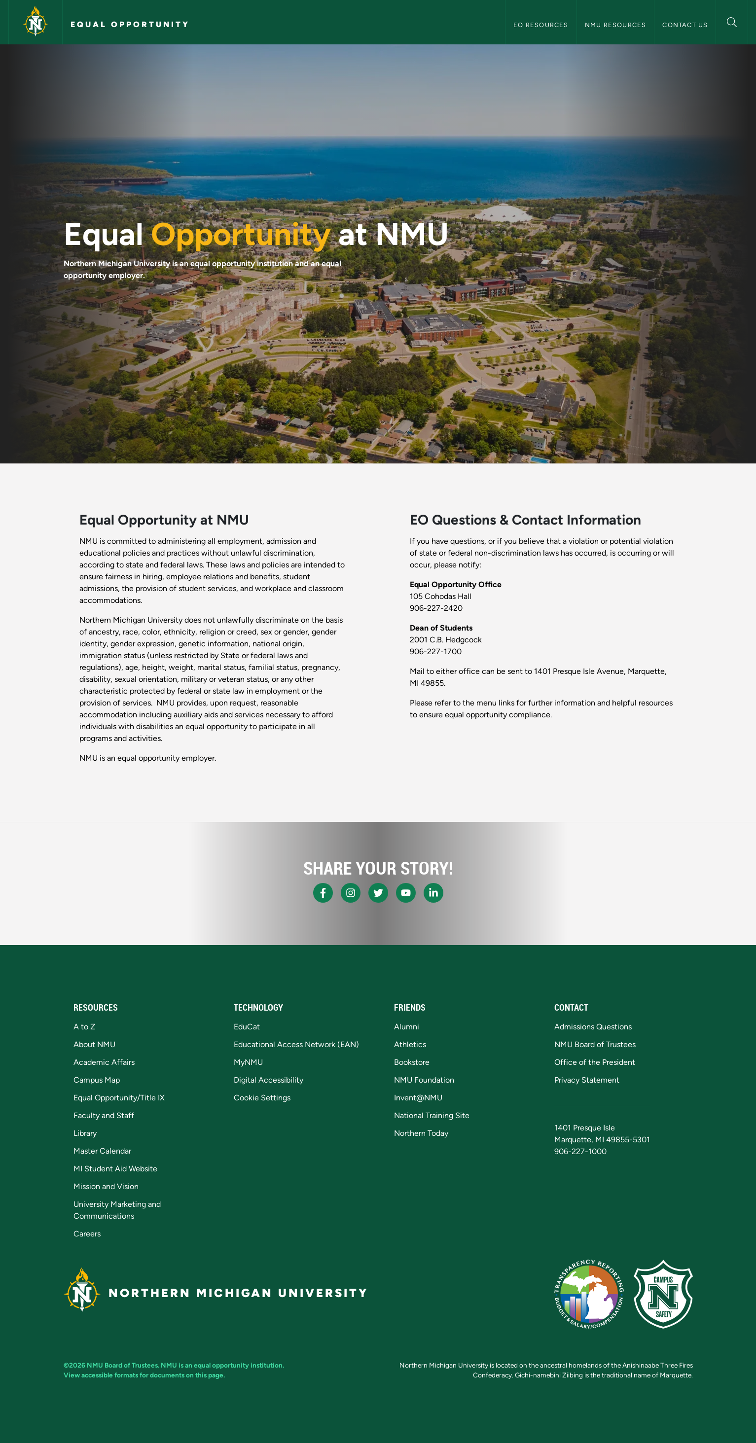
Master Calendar (102, 1151)
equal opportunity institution (238, 1365)
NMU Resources (616, 25)
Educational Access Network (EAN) (296, 1044)
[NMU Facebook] (323, 893)
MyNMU (248, 1062)
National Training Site (431, 1115)
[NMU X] (378, 893)
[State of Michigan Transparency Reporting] (589, 1294)
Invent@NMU (418, 1097)
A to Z (84, 1026)
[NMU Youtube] (406, 893)
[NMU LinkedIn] (433, 893)
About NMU (94, 1044)
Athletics (410, 1044)
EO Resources (540, 25)
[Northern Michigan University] (35, 22)
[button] (731, 21)
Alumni (406, 1026)
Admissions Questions (593, 1026)
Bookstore (412, 1062)
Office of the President (594, 1062)
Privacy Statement (586, 1080)
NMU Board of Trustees (595, 1044)
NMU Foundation (424, 1080)
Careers (87, 1233)
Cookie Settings (262, 1097)
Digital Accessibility (268, 1080)
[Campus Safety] (663, 1294)
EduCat (247, 1026)
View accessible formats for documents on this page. (144, 1375)
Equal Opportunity (130, 24)
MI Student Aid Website (115, 1168)
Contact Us (685, 25)
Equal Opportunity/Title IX (119, 1097)
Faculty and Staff (103, 1115)
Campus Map (96, 1080)
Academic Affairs (104, 1062)
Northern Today (421, 1133)
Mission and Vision (106, 1186)
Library (85, 1133)
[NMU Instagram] (350, 893)
